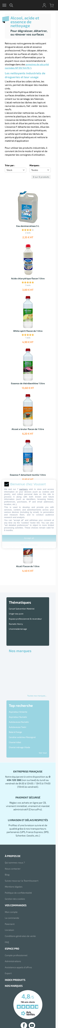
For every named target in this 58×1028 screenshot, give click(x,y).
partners (23, 489)
